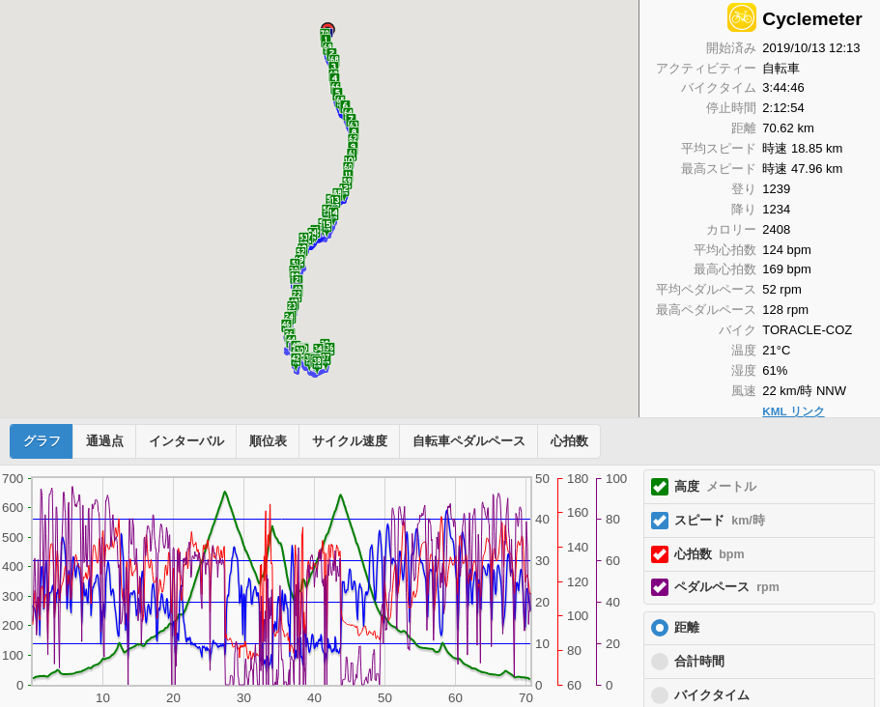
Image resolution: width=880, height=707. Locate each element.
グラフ (42, 441)
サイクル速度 (349, 441)
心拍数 (569, 441)
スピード (719, 520)
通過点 (105, 441)
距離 (686, 628)
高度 (715, 487)
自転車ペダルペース (468, 441)
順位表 (268, 441)
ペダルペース (727, 587)
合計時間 (699, 661)
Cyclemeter (812, 19)
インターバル (186, 441)
